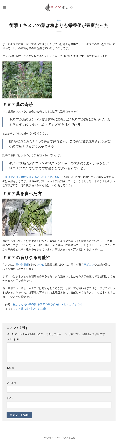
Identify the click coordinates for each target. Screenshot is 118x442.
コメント (13, 339)
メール (11, 383)
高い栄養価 (22, 264)
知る (59, 21)
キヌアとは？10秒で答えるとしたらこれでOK (32, 177)
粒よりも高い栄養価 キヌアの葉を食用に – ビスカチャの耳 (47, 304)
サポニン (89, 264)
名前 (10, 368)
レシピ (40, 264)
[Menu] (4, 7)
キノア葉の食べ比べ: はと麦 (29, 308)
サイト (10, 398)
